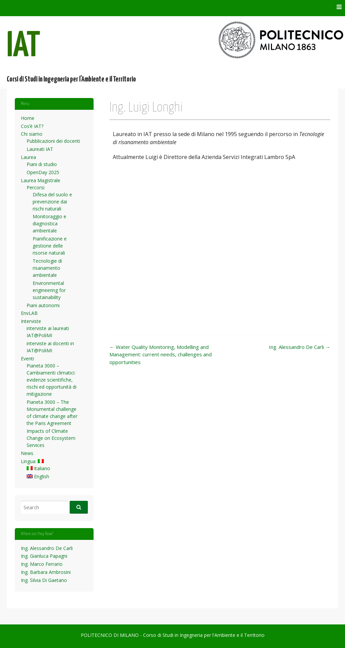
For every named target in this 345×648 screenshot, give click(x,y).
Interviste (31, 321)
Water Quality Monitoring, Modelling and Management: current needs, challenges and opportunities (160, 354)
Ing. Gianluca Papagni (44, 556)
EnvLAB (29, 313)
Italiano (38, 468)
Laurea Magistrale (40, 180)
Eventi (27, 358)
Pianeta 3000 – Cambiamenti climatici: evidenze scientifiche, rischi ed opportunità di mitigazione (51, 379)
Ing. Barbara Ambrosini (46, 572)
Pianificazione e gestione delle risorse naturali (50, 245)
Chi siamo (31, 134)
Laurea (28, 157)
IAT (23, 47)
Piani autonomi (43, 305)
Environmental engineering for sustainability (49, 290)
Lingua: (32, 461)
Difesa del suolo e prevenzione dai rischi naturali (52, 201)
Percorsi (35, 187)
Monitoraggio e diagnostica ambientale (49, 223)
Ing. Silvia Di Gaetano (44, 580)
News (27, 453)
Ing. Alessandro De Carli (299, 347)
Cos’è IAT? (32, 126)
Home (27, 118)
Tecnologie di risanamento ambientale (47, 268)
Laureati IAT (40, 149)
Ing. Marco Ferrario (42, 564)
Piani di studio (42, 164)
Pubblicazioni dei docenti (53, 141)
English (38, 476)
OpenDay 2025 (43, 172)
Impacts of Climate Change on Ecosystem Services (51, 438)
